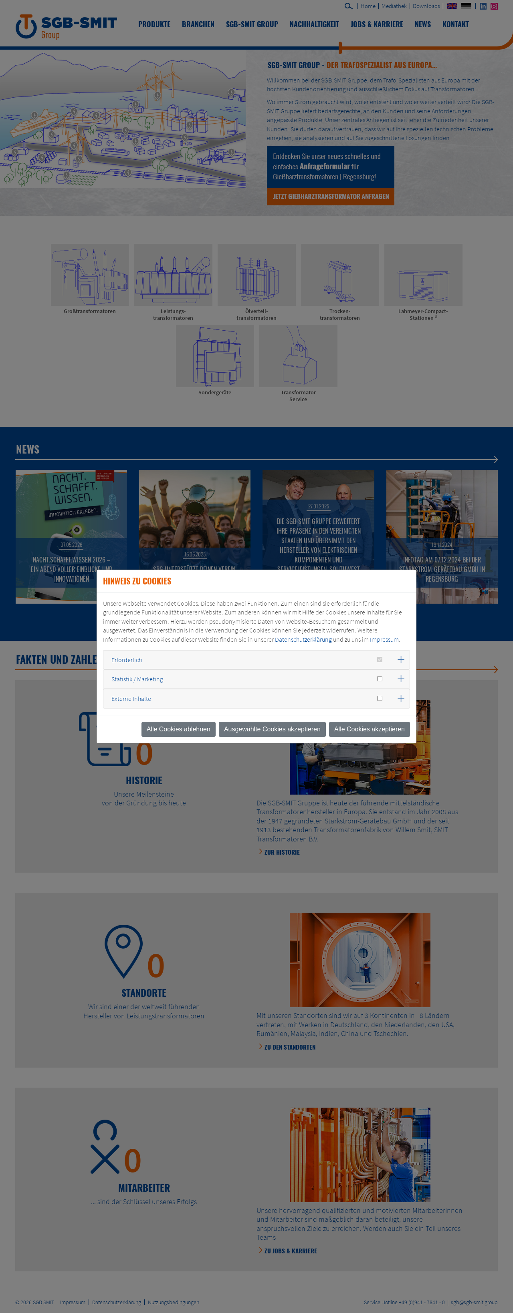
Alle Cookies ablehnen (178, 729)
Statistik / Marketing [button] (137, 679)
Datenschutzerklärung (303, 639)
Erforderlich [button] (126, 660)
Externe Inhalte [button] (131, 699)
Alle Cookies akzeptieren (369, 729)
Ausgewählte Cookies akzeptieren (272, 729)
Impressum (384, 639)
